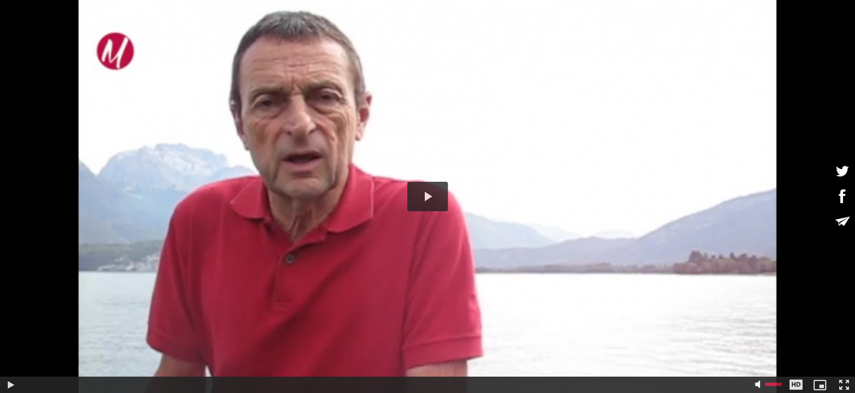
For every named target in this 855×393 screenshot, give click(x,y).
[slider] (386, 385)
